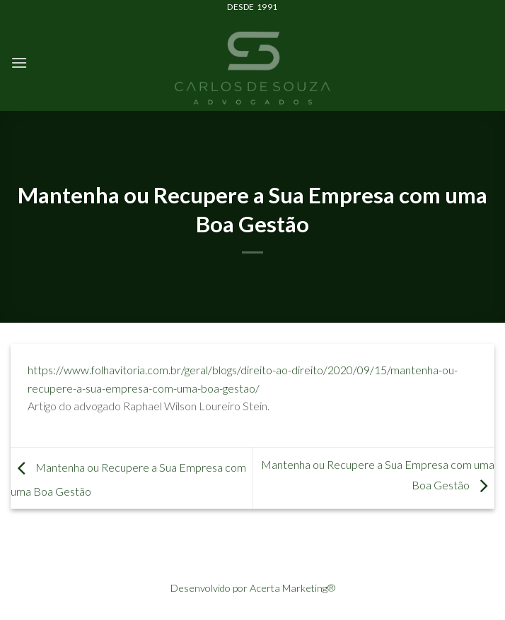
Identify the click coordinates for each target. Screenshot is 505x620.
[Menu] (19, 62)
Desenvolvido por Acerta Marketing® (252, 588)
